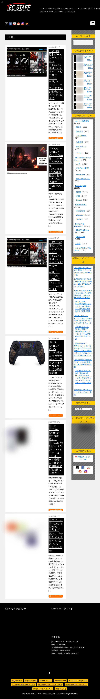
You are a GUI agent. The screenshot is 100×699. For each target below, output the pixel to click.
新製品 (78, 127)
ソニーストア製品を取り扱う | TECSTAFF (50, 694)
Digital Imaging (31, 681)
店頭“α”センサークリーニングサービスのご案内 (83, 392)
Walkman (79, 215)
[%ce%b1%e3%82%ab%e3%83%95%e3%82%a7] (18, 24)
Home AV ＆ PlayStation (78, 681)
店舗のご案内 (60, 689)
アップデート (81, 136)
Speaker (79, 219)
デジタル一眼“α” (82, 168)
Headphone (80, 211)
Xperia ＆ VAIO (45, 681)
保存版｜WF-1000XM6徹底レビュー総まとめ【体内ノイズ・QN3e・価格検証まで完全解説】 (83, 306)
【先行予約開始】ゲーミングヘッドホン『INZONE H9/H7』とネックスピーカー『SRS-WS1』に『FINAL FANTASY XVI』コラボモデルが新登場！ (56, 265)
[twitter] (6, 24)
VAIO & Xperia (80, 186)
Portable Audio (80, 205)
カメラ (77, 164)
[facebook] (10, 24)
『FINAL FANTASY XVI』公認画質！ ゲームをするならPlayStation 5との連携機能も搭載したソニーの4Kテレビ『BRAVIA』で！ (56, 169)
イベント (79, 153)
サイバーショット (83, 179)
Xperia (78, 192)
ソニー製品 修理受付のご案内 (23, 685)
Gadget (79, 200)
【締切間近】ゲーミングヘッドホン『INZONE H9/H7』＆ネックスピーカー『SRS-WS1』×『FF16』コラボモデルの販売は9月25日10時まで (56, 74)
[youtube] (14, 24)
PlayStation (80, 237)
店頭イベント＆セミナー (42, 689)
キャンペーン (81, 146)
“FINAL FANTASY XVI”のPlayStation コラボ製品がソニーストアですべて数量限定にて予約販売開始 (56, 357)
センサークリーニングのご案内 (50, 685)
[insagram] (22, 24)
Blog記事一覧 (17, 681)
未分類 (77, 244)
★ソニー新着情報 (82, 121)
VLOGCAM (80, 174)
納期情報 (79, 142)
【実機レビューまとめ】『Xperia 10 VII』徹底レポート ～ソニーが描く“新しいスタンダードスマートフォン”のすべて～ (83, 378)
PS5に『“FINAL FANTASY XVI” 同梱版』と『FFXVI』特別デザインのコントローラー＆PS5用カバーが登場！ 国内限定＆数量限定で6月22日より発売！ (57, 449)
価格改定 (79, 131)
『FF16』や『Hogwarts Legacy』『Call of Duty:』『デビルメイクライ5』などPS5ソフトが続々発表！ (56, 535)
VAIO (78, 196)
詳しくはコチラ (56, 138)
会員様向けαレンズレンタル (76, 685)
